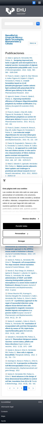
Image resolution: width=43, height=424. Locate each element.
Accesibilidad (6, 402)
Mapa (3, 416)
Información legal (7, 407)
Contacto (4, 411)
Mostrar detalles (29, 219)
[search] (18, 23)
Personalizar (21, 234)
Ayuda (3, 421)
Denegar (21, 241)
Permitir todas (21, 226)
